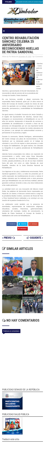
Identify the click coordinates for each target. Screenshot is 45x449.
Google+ (33, 224)
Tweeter (22, 224)
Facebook (12, 224)
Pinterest (22, 228)
